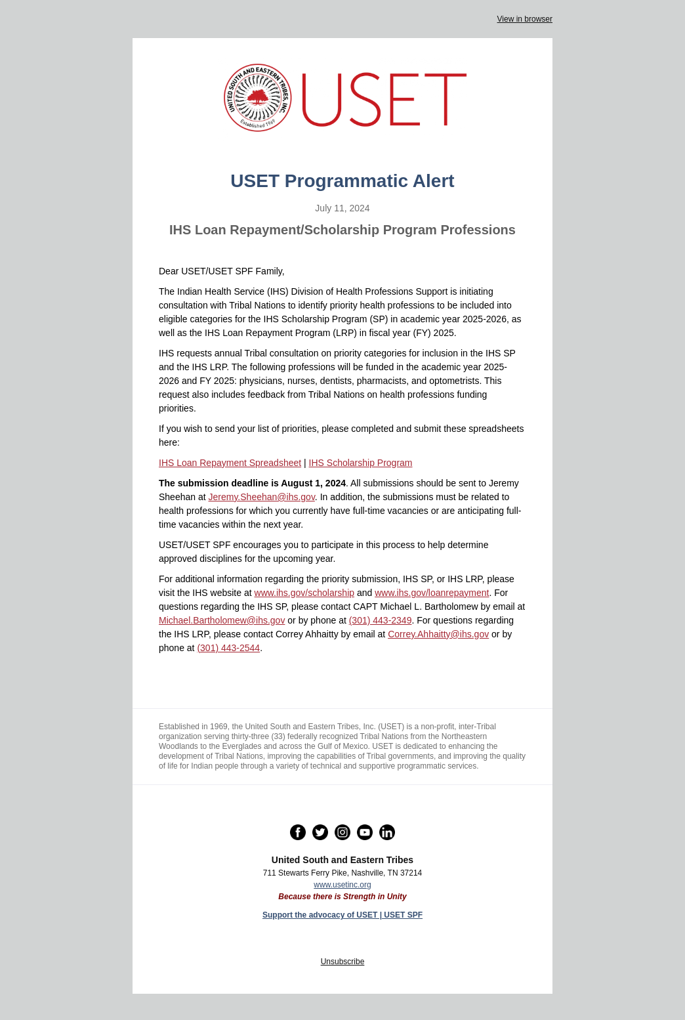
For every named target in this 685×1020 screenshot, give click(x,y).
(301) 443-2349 (380, 620)
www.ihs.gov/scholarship (305, 592)
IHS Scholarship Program (361, 462)
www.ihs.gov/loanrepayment (432, 592)
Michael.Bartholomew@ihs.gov (222, 620)
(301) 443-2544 (228, 648)
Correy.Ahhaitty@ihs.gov (438, 634)
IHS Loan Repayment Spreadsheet (230, 462)
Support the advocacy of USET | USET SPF (342, 915)
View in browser (524, 19)
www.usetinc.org (342, 884)
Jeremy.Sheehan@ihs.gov (262, 497)
